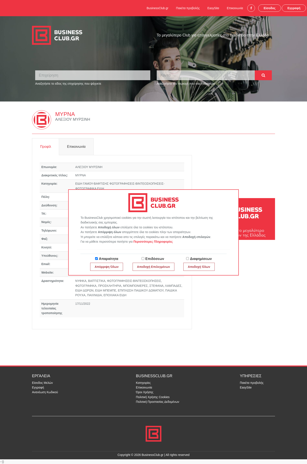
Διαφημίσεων (201, 259)
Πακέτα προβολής (188, 8)
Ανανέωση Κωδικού (45, 392)
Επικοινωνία (235, 8)
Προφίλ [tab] (45, 146)
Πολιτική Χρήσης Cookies (153, 397)
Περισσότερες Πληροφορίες (153, 241)
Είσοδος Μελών (42, 382)
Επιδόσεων (154, 259)
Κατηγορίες (143, 382)
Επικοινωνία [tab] (76, 146)
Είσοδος (270, 8)
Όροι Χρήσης (145, 392)
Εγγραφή (293, 8)
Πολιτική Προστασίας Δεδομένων (157, 401)
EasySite (213, 8)
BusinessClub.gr (157, 8)
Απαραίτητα (108, 259)
